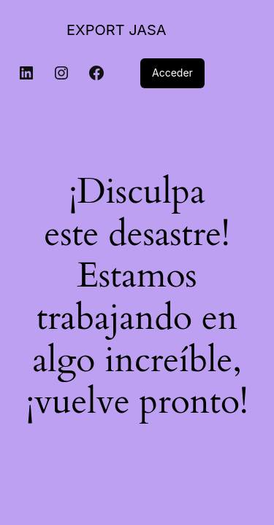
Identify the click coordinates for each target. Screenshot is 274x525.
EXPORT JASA (116, 30)
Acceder (172, 72)
